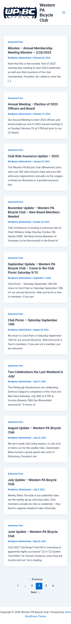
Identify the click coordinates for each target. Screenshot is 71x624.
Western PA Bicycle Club (47, 13)
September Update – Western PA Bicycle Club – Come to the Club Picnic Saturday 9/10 (31, 268)
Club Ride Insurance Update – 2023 (33, 156)
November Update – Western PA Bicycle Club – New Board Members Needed (33, 212)
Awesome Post (15, 42)
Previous (35, 579)
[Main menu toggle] (63, 12)
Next (35, 592)
